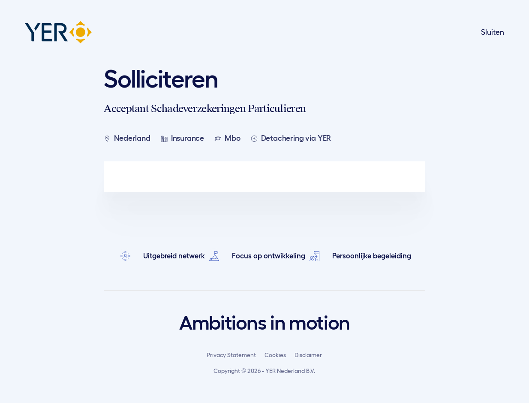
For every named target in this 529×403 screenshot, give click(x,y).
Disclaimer (308, 355)
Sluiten (492, 32)
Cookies (275, 355)
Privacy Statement (231, 355)
